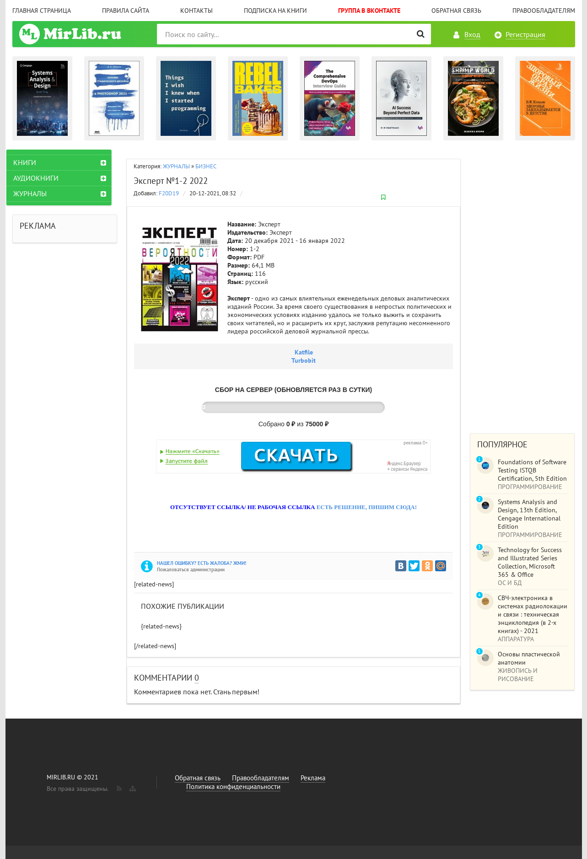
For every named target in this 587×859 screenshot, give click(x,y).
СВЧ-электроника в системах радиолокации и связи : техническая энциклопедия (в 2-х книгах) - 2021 (532, 614)
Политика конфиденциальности (233, 786)
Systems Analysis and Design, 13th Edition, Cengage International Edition (529, 514)
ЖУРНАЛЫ (176, 166)
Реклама (313, 777)
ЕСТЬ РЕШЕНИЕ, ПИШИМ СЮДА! (367, 507)
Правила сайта (125, 10)
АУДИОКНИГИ (42, 178)
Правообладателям (543, 10)
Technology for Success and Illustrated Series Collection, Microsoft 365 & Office (530, 562)
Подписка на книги (275, 10)
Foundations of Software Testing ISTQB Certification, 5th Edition (532, 470)
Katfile (304, 352)
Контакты (196, 10)
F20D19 (169, 193)
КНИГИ (30, 162)
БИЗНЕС (205, 166)
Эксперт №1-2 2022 (171, 180)
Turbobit (303, 360)
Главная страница (41, 10)
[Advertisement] (522, 287)
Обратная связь (456, 10)
